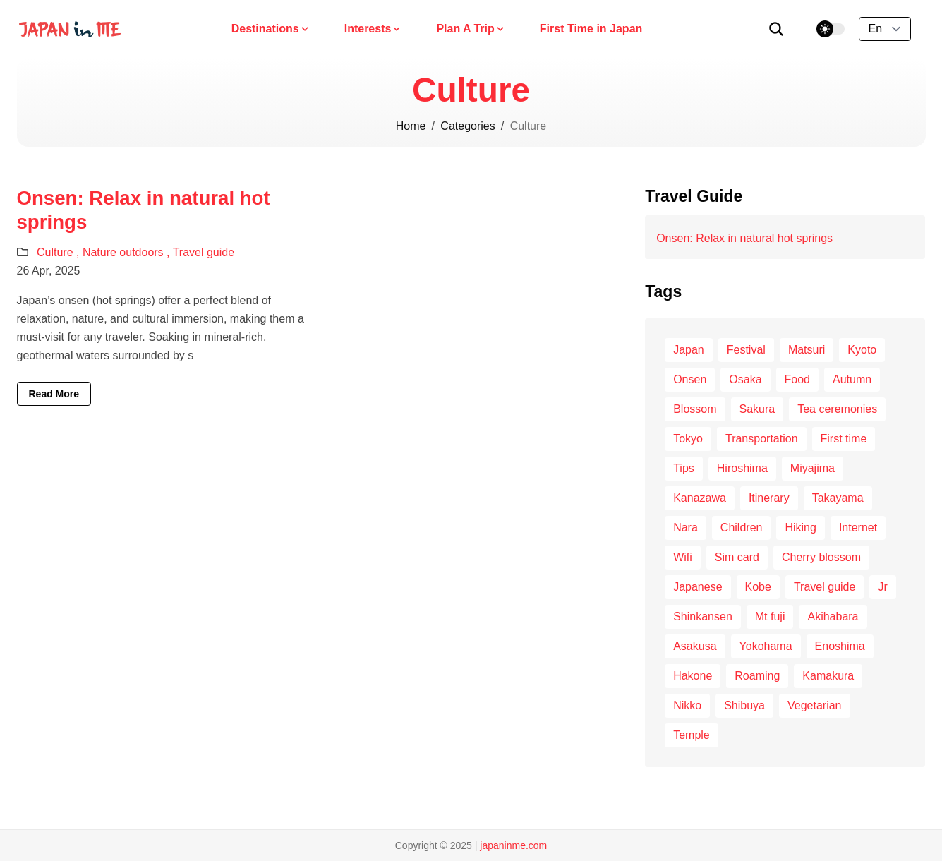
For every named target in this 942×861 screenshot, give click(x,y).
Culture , (60, 252)
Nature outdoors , (128, 252)
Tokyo (688, 439)
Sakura (757, 409)
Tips (683, 468)
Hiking (800, 528)
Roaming (757, 676)
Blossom (694, 409)
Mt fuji (770, 616)
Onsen (689, 379)
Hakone (692, 676)
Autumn (852, 379)
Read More (54, 393)
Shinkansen (702, 616)
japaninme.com (513, 845)
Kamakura (828, 676)
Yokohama (765, 646)
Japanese (697, 587)
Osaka (745, 379)
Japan (688, 350)
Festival (746, 350)
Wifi (682, 557)
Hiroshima (742, 468)
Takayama (838, 498)
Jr (882, 587)
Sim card (737, 557)
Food (797, 379)
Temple (691, 735)
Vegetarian (814, 705)
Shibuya (744, 705)
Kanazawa (699, 498)
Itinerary (769, 498)
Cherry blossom (821, 557)
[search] (776, 29)
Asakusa (694, 646)
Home (411, 126)
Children (741, 528)
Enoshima (840, 646)
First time (844, 439)
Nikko (687, 705)
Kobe (758, 587)
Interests (373, 29)
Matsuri (806, 350)
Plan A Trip (470, 29)
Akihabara (832, 616)
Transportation (761, 439)
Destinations (270, 29)
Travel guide (203, 252)
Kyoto (861, 350)
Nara (685, 528)
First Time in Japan (591, 29)
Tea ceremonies (837, 409)
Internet (858, 528)
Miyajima (812, 468)
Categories (467, 126)
